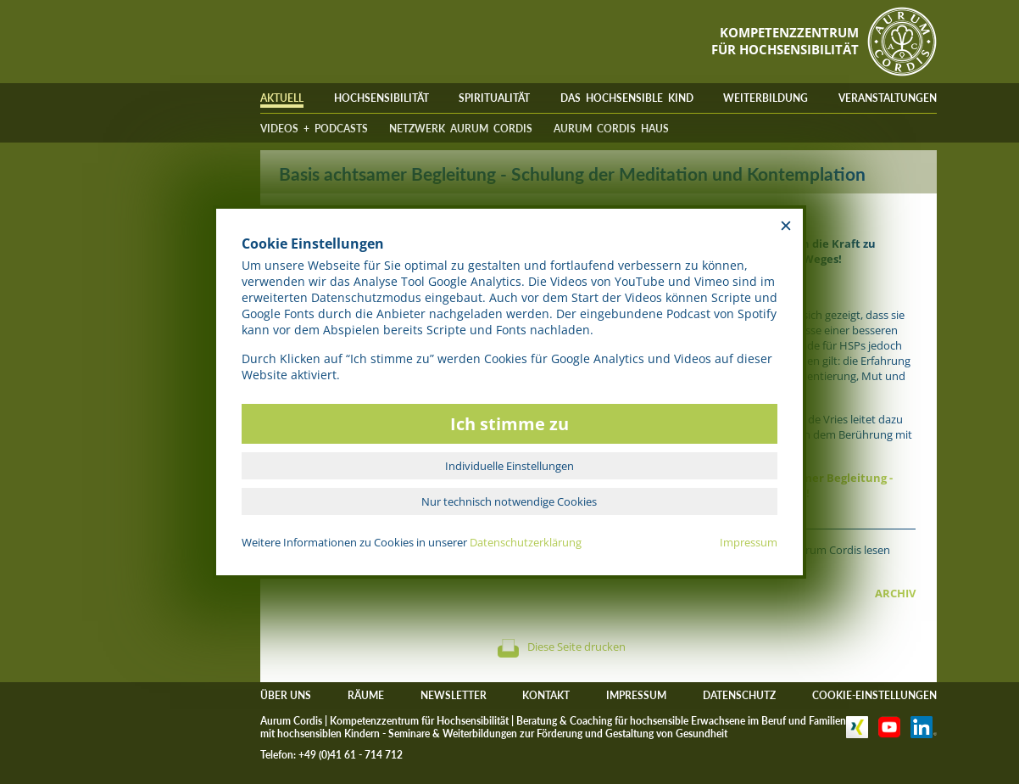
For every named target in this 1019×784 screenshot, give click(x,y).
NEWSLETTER (453, 695)
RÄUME (366, 695)
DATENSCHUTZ (739, 695)
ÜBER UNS (285, 695)
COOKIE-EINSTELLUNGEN (874, 695)
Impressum (748, 542)
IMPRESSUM (636, 695)
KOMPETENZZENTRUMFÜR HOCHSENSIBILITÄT (785, 41)
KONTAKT (546, 695)
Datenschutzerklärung (526, 542)
